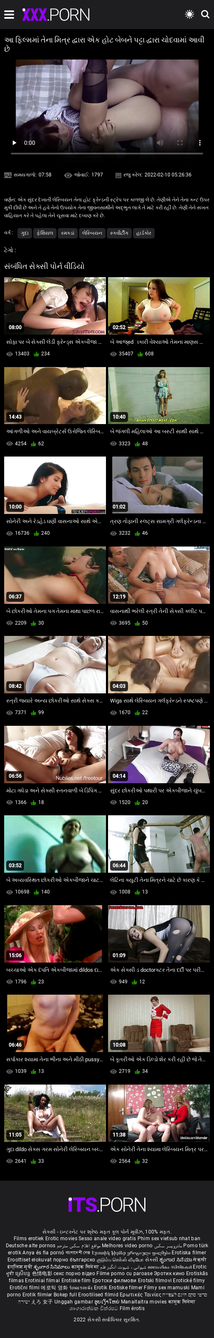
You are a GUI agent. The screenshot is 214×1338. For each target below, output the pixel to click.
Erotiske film (76, 1280)
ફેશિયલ (45, 233)
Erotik (101, 1288)
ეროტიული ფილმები (149, 1253)
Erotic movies (62, 1238)
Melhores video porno (127, 1246)
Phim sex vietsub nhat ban (169, 1238)
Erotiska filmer (189, 1253)
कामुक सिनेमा (85, 1267)
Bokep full (65, 1295)
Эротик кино (170, 1273)
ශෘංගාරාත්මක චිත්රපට (94, 1308)
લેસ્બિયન (92, 233)
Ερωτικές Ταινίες (141, 1295)
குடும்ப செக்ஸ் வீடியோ (120, 1260)
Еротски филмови (115, 1280)
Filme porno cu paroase (124, 1273)
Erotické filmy (189, 1280)
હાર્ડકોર (143, 233)
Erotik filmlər (38, 1295)
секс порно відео (74, 1273)
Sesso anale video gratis (107, 1238)
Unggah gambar (74, 1302)
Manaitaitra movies (144, 1302)
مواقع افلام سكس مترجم (79, 1246)
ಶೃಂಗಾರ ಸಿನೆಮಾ (176, 1260)
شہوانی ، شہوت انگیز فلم (124, 1267)
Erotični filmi (25, 1288)
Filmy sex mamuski (166, 1288)
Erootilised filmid (99, 1295)
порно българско (74, 1260)
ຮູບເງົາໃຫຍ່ (107, 1302)
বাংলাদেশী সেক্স (78, 1253)
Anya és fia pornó (43, 1253)
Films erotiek (29, 1238)
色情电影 (43, 1273)
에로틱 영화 (55, 1288)
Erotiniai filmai (43, 1280)
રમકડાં (67, 233)
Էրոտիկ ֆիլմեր (109, 1253)
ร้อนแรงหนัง (81, 1288)
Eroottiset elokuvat (30, 1260)
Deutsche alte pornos (31, 1246)
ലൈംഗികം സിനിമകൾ (170, 1267)
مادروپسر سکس (168, 1246)
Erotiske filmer (126, 1288)
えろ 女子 (42, 1302)
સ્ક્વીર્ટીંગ (119, 233)
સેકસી (151, 1260)
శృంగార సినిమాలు (52, 1267)
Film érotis (132, 1308)
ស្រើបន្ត (23, 1273)
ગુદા (25, 233)
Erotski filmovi (155, 1280)
